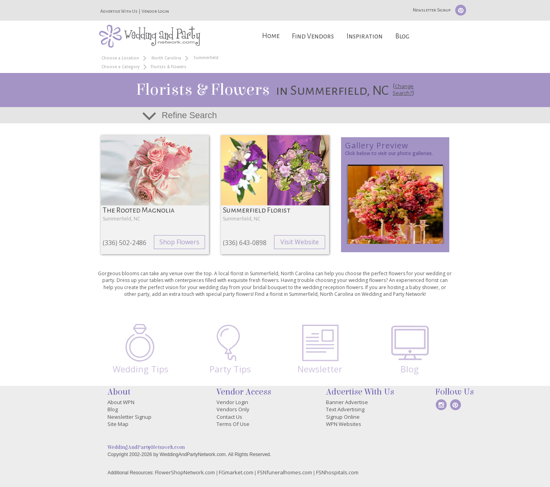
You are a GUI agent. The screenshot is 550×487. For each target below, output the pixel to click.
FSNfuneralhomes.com (284, 472)
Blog (402, 36)
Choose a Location (120, 58)
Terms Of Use (233, 424)
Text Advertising (345, 409)
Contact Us (229, 416)
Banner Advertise (347, 402)
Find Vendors (313, 36)
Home (271, 36)
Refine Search (189, 115)
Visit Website (299, 242)
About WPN (120, 402)
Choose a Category (121, 66)
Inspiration (365, 36)
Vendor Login (155, 11)
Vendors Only (233, 409)
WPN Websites (343, 424)
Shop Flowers (179, 242)
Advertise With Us (119, 11)
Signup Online (343, 416)
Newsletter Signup (431, 10)
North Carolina (166, 58)
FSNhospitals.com (337, 472)
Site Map (117, 424)
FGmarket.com (236, 472)
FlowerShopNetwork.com (185, 472)
